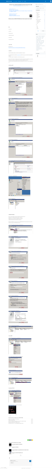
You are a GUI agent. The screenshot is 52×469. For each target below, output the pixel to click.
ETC (40, 24)
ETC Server (41, 22)
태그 (22, 1)
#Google (39, 61)
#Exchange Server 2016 (38, 60)
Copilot (41, 13)
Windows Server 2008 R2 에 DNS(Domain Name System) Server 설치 (20, 4)
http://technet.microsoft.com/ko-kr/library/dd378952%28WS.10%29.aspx (17, 47)
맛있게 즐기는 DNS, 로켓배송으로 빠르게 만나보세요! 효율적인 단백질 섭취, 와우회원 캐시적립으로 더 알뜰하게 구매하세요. (20, 11)
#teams (42, 58)
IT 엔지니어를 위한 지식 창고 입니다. (14, 461)
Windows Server (16, 417)
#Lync (41, 61)
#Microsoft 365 (42, 60)
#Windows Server (39, 58)
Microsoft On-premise (11, 417)
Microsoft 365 (41, 14)
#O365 (43, 61)
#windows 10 (37, 57)
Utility (41, 27)
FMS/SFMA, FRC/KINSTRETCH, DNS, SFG (14, 15)
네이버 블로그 (19, 1)
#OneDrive (37, 61)
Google (41, 28)
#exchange (37, 62)
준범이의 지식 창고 (9, 1)
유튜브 (16, 1)
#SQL (36, 58)
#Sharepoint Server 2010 (38, 59)
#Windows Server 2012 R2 (41, 62)
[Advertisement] (21, 431)
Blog (41, 26)
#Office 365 (43, 57)
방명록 (25, 1)
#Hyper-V (40, 57)
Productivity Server (41, 21)
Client (41, 23)
